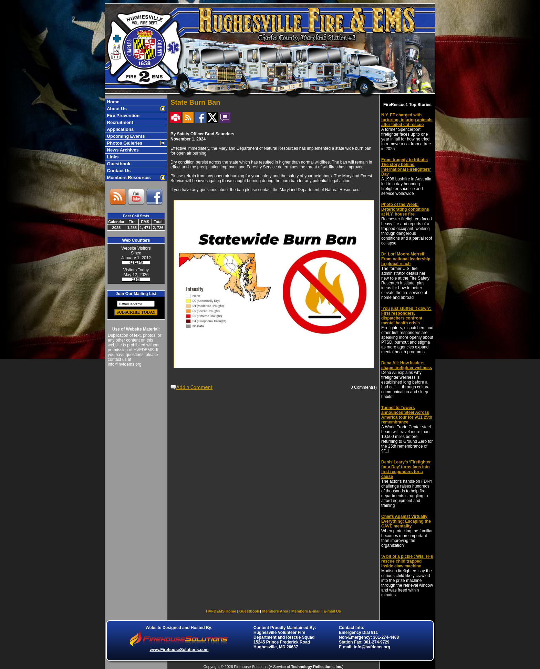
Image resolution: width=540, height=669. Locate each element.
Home (113, 101)
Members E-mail (305, 611)
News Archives (122, 150)
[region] (136, 139)
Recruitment (119, 122)
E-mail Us (332, 611)
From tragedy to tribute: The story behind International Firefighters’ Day (406, 167)
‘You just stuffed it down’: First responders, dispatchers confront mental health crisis (406, 315)
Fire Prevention (122, 115)
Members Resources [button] (128, 177)
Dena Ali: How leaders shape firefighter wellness (406, 365)
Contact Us (118, 170)
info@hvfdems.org (125, 364)
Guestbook (118, 163)
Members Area (275, 611)
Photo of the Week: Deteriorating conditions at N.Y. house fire (405, 209)
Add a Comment (194, 387)
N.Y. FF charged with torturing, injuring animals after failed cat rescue (407, 120)
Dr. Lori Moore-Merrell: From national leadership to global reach (405, 259)
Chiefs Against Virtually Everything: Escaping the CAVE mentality (406, 521)
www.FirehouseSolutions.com (179, 649)
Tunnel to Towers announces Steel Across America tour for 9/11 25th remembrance (406, 415)
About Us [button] (116, 108)
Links (112, 156)
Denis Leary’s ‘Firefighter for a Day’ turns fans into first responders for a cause (406, 469)
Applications (120, 129)
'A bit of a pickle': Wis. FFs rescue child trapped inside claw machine (407, 561)
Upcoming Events (125, 136)
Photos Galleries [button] (124, 143)
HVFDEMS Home (221, 611)
